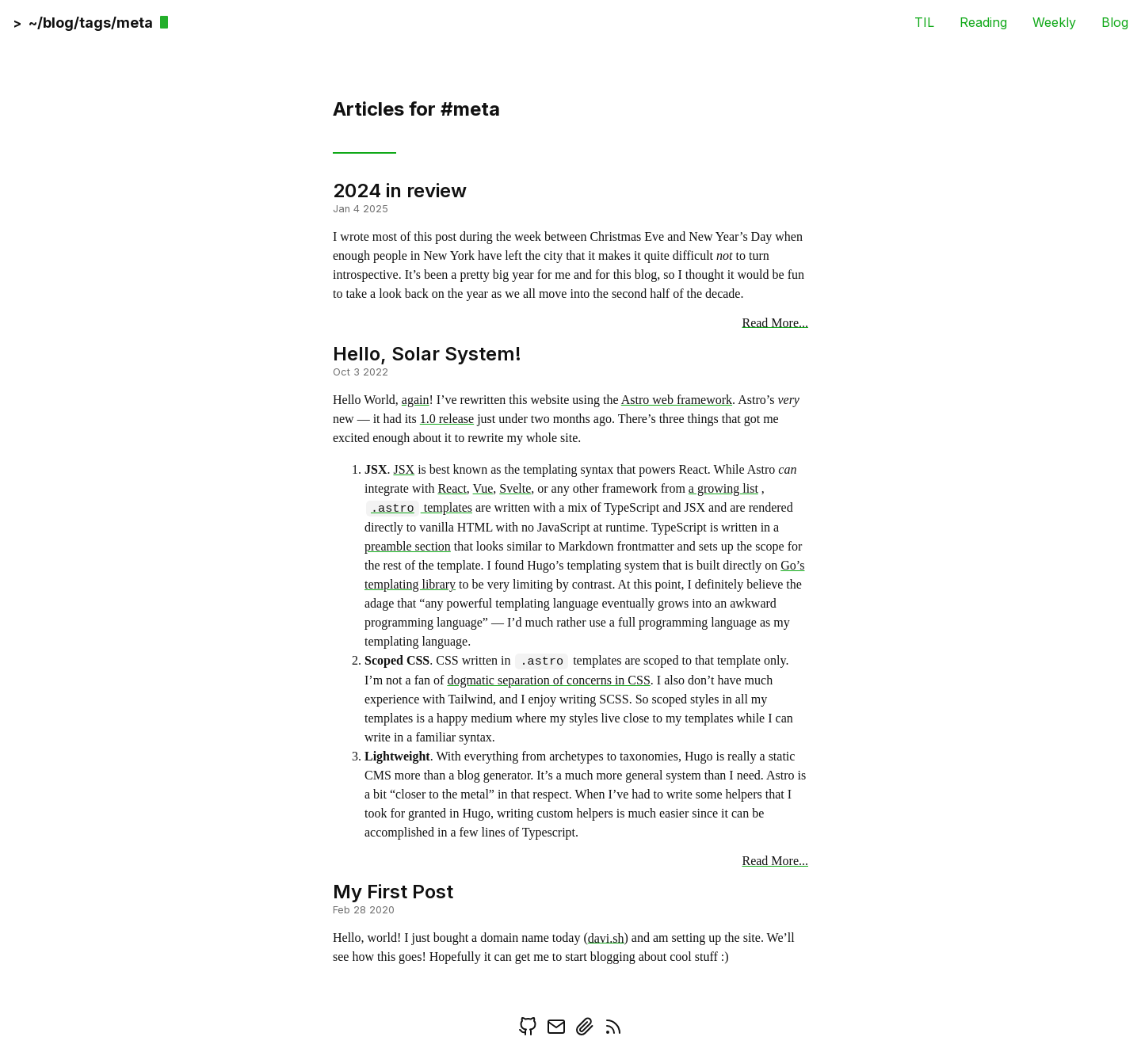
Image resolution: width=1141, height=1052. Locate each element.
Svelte (515, 488)
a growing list (723, 488)
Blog (1114, 21)
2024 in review (400, 190)
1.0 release (447, 418)
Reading (983, 21)
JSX (403, 469)
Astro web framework (676, 399)
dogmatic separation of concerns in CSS (548, 680)
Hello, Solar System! (427, 352)
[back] (84, 22)
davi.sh (606, 937)
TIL (924, 21)
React (451, 488)
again (415, 399)
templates (419, 507)
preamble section (407, 546)
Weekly (1054, 21)
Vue (483, 488)
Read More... (775, 322)
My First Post (393, 891)
